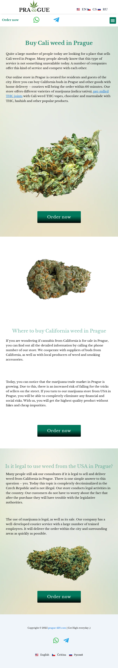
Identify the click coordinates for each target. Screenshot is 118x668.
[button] (113, 20)
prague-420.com (57, 628)
